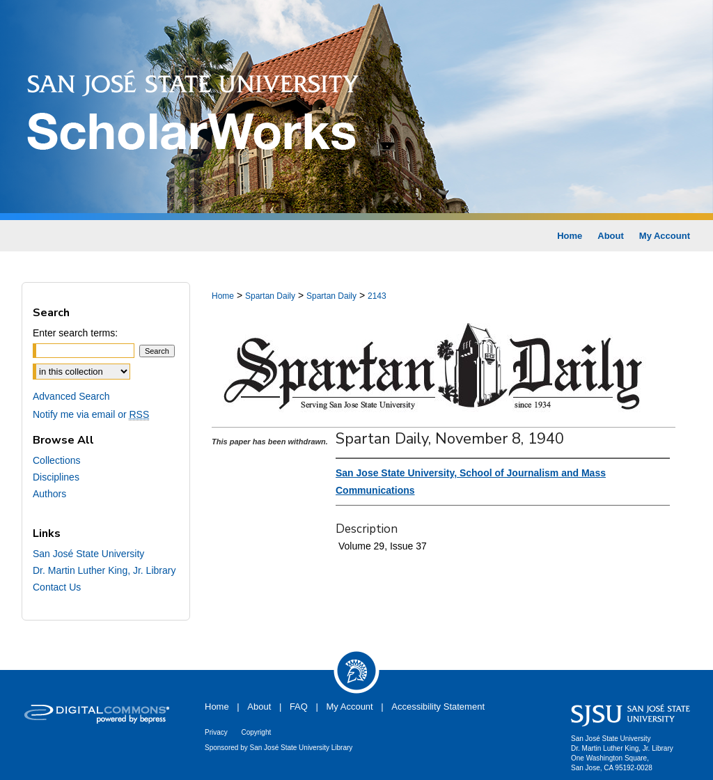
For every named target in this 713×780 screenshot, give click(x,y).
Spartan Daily (270, 296)
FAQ (299, 706)
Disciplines (56, 477)
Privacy (216, 732)
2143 (377, 296)
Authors (49, 493)
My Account (350, 706)
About (259, 706)
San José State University (88, 553)
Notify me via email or (91, 414)
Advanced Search (71, 396)
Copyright (256, 732)
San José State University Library (301, 747)
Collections (56, 460)
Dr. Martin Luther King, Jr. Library (104, 570)
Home (223, 296)
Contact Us (57, 587)
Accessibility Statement (438, 706)
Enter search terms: (75, 332)
